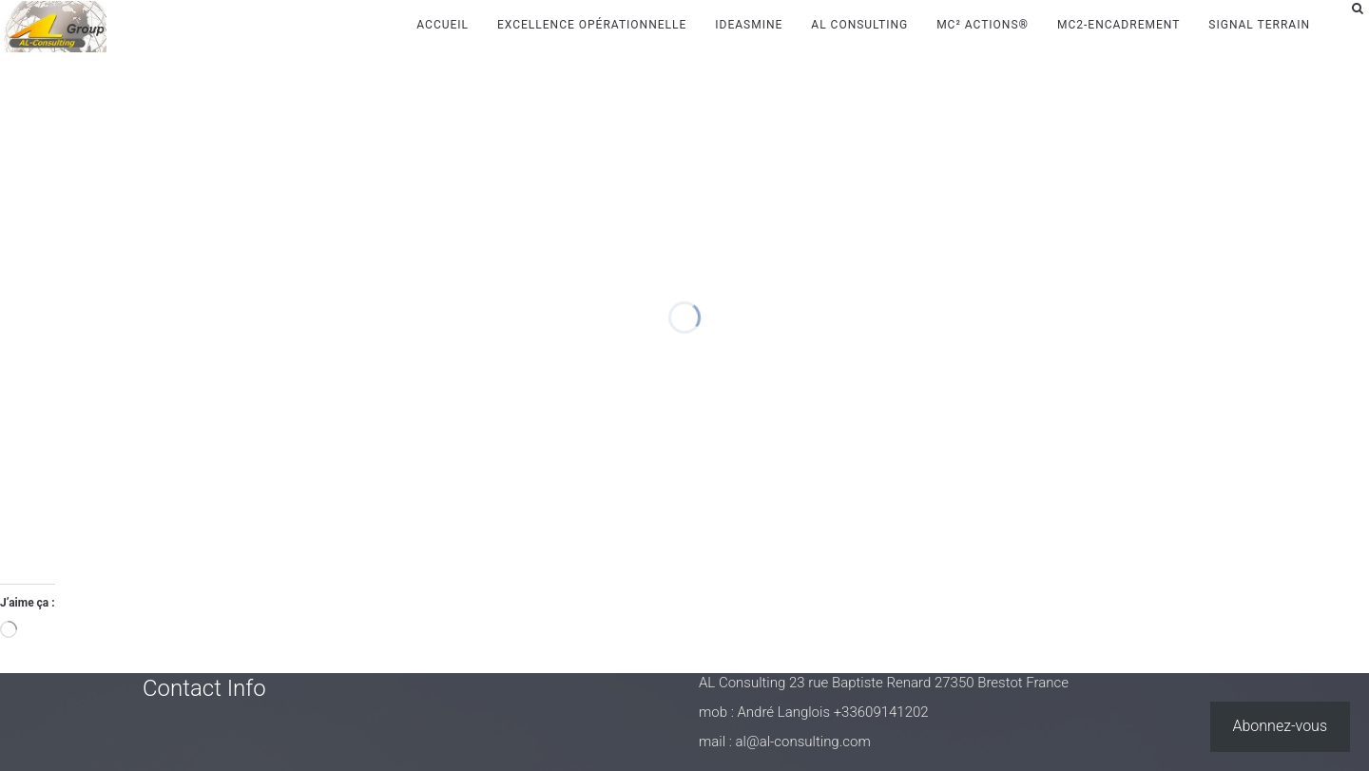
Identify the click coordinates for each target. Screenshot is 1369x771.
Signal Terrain (1259, 24)
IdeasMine (748, 24)
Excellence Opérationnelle (591, 24)
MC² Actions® (982, 24)
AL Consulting (859, 24)
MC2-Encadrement (1118, 24)
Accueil (442, 24)
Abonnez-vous (1280, 726)
